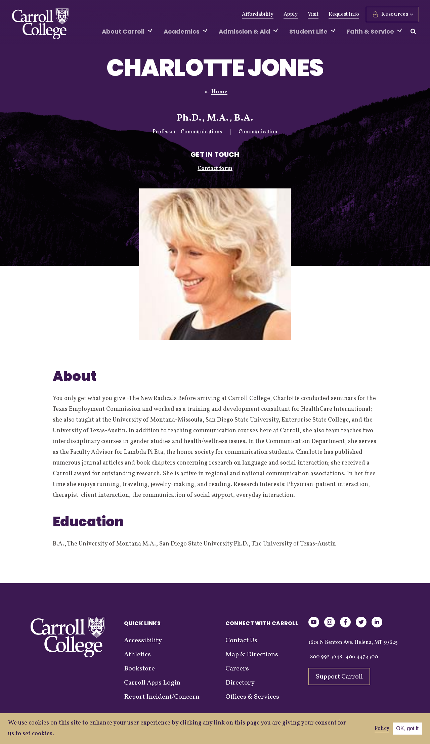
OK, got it (407, 728)
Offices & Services (252, 697)
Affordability (256, 14)
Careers (237, 668)
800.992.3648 (326, 657)
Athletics (160, 14)
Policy (382, 728)
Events (212, 14)
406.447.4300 (362, 657)
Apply (290, 14)
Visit (312, 14)
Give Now (100, 14)
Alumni (131, 14)
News (188, 14)
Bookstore (139, 668)
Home (219, 92)
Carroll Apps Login (152, 683)
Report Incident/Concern (162, 697)
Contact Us (241, 640)
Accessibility (143, 640)
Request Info (343, 14)
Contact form (215, 168)
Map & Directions (251, 654)
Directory (240, 683)
